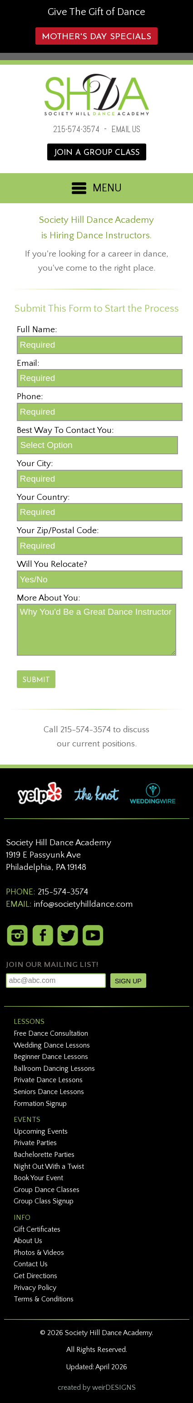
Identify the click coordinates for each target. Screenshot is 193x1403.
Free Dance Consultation (51, 1033)
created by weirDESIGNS (97, 1387)
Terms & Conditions (44, 1299)
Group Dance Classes (46, 1190)
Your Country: (43, 497)
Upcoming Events (41, 1131)
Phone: (30, 396)
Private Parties (35, 1143)
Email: (28, 363)
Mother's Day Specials (96, 37)
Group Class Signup (44, 1201)
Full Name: (37, 329)
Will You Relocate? (52, 564)
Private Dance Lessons (48, 1080)
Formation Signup (40, 1104)
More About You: (48, 598)
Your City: (35, 463)
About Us (28, 1241)
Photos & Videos (39, 1253)
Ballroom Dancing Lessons (54, 1068)
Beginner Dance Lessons (51, 1057)
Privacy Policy (35, 1288)
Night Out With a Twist (49, 1166)
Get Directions (35, 1276)
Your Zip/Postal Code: (58, 530)
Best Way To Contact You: (65, 430)
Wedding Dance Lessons (52, 1045)
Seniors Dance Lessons (49, 1092)
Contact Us (31, 1264)
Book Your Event (38, 1178)
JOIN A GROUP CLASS (97, 153)
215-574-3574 (76, 129)
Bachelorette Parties (44, 1155)
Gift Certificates (37, 1229)
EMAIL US (125, 129)
